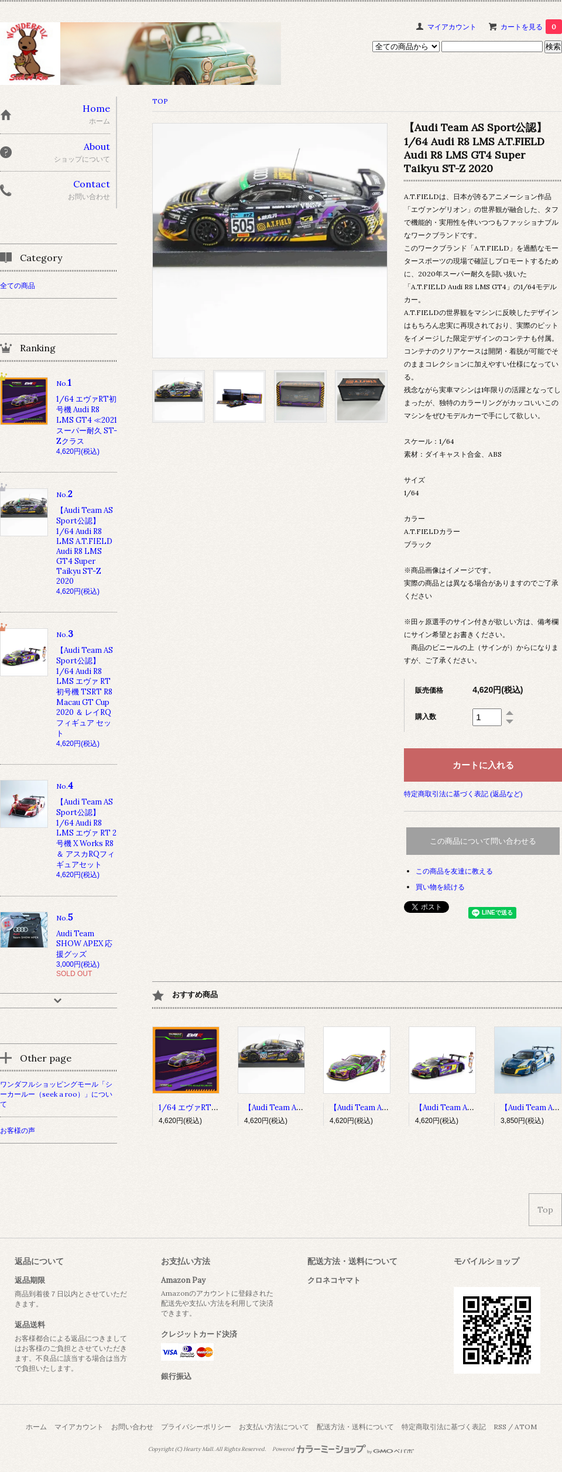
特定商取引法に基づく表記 (444, 1426)
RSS (500, 1426)
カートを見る (531, 26)
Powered (343, 1449)
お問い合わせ (132, 1426)
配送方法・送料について (355, 1426)
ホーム (36, 1426)
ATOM (526, 1426)
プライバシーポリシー (196, 1426)
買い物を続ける (440, 886)
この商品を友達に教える (454, 871)
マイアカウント (452, 26)
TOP (160, 101)
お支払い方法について (274, 1426)
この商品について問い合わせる (483, 841)
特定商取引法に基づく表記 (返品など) (463, 793)
